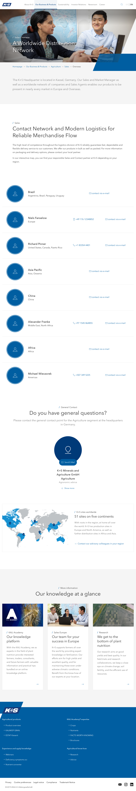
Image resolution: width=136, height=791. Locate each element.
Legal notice (38, 782)
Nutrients (73, 730)
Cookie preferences (22, 782)
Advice (72, 759)
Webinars (8, 754)
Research (73, 754)
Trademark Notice (67, 782)
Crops (72, 725)
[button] (28, 4)
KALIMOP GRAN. (11, 730)
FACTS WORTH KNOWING (80, 735)
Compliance (52, 782)
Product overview (12, 725)
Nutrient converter (12, 764)
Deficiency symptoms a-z (15, 759)
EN (131, 4)
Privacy (8, 782)
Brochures (73, 740)
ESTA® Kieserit (10, 735)
